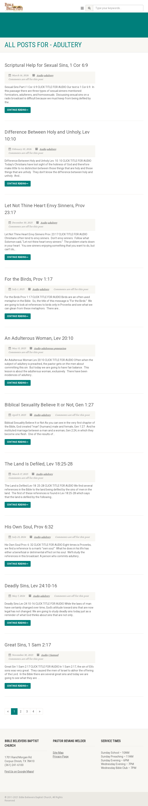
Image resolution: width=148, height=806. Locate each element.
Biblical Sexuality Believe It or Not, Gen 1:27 (49, 405)
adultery (48, 75)
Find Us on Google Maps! (19, 771)
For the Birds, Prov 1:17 (28, 279)
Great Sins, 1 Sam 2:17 (28, 645)
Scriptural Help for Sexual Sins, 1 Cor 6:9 (46, 65)
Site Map (58, 752)
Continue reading (17, 110)
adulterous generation (53, 348)
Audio (40, 75)
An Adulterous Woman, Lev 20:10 (39, 338)
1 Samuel (53, 655)
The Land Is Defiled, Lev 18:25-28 (39, 464)
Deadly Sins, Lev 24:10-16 (31, 585)
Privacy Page (61, 756)
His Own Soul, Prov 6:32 (29, 527)
